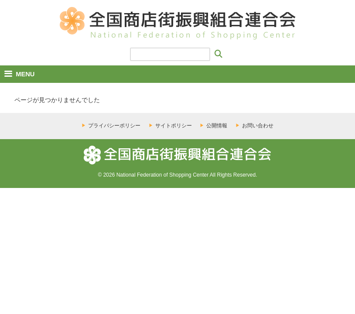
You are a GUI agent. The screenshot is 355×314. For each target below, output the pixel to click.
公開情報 (216, 126)
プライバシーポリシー (114, 126)
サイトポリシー (173, 126)
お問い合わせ (257, 126)
